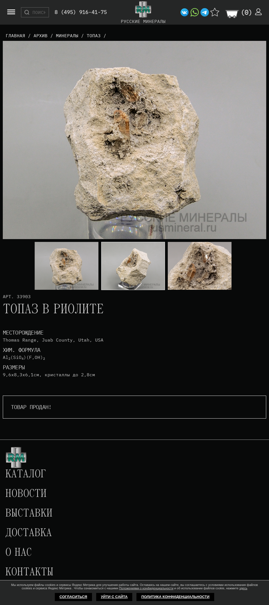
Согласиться (73, 597)
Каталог (25, 474)
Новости (26, 494)
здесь (243, 588)
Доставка (28, 533)
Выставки (29, 513)
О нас (18, 553)
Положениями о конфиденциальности (146, 588)
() (246, 12)
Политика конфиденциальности (175, 597)
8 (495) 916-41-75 (81, 12)
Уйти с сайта (114, 597)
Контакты (29, 572)
